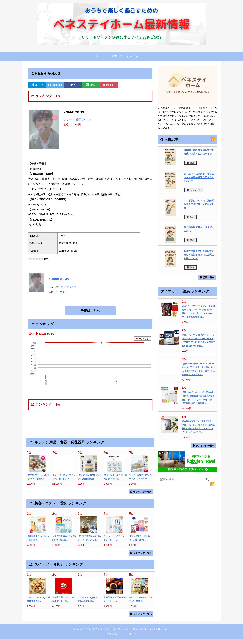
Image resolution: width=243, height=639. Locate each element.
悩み (190, 217)
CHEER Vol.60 (58, 279)
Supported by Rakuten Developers (151, 629)
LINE (91, 84)
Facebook (55, 84)
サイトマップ (114, 56)
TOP (98, 56)
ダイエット (194, 190)
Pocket (108, 84)
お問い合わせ (135, 56)
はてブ (37, 84)
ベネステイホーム (97, 629)
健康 (190, 162)
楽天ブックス (83, 119)
